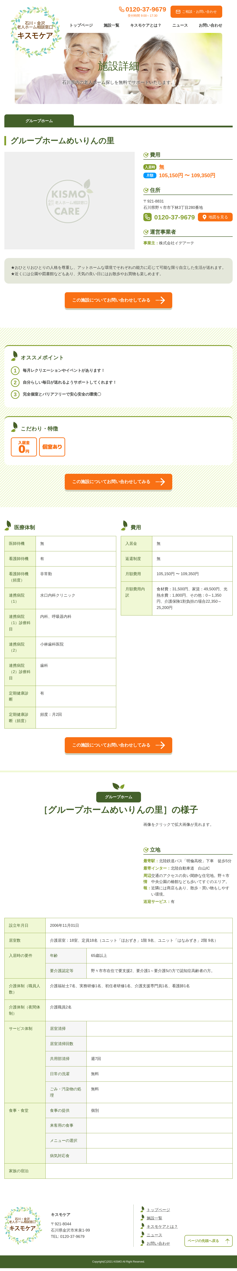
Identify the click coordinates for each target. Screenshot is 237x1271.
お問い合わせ (210, 25)
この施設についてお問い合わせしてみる (118, 300)
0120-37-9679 (174, 217)
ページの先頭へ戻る (207, 1242)
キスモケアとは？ (145, 25)
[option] (69, 824)
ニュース (180, 25)
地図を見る (215, 217)
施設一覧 (111, 25)
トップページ (81, 25)
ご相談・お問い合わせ (196, 11)
